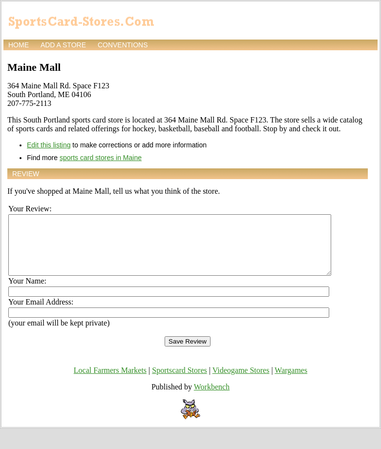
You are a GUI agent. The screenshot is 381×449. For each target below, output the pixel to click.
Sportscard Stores (179, 382)
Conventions (123, 45)
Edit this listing (48, 145)
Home (18, 45)
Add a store (63, 45)
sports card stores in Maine (101, 158)
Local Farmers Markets (110, 382)
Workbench (212, 398)
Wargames (291, 382)
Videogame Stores (241, 382)
